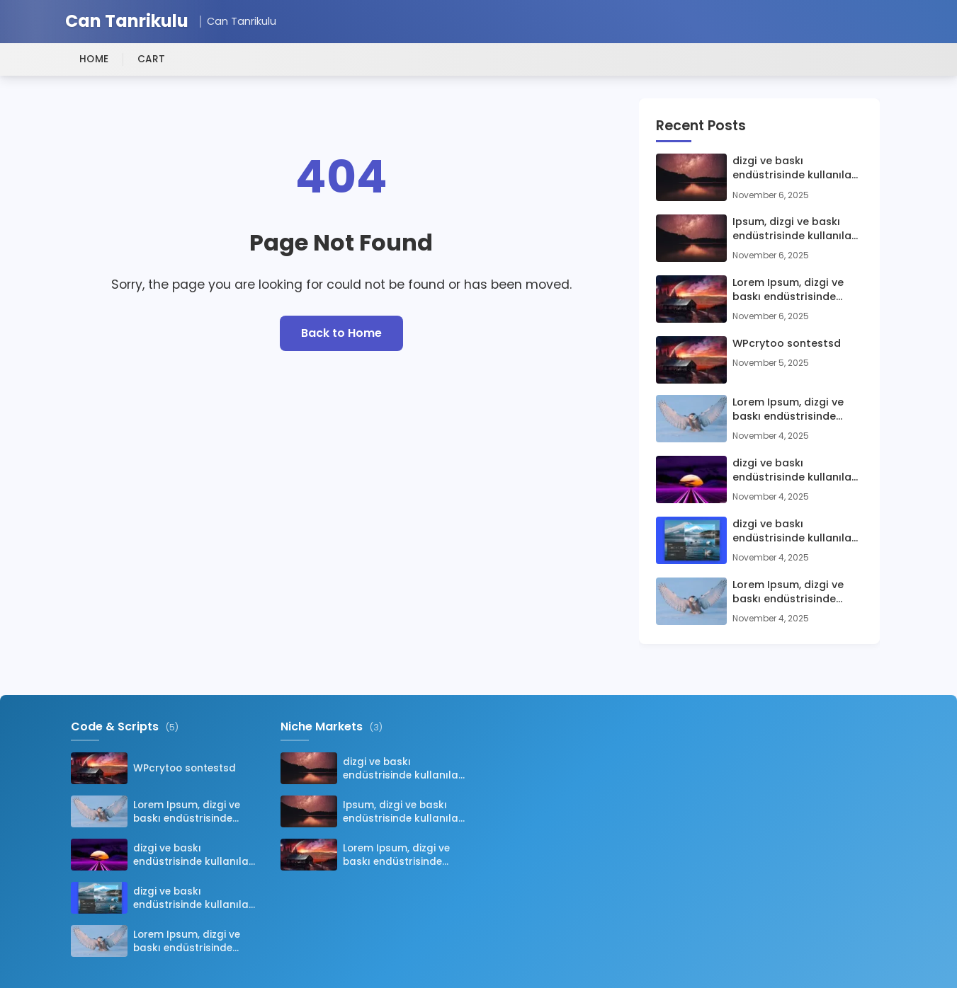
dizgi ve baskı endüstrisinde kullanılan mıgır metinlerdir (795, 168)
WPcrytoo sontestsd (786, 343)
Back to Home (341, 333)
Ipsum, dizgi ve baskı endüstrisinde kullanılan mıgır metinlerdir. (795, 228)
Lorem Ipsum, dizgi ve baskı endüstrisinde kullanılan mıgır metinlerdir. (788, 289)
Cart (151, 59)
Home (94, 59)
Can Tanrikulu (126, 21)
